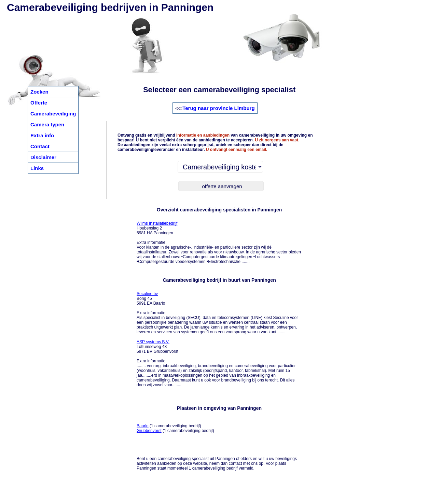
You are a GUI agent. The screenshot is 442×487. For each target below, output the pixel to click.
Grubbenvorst (149, 430)
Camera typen (47, 124)
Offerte (38, 103)
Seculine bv (147, 293)
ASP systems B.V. (153, 341)
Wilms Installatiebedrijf (157, 223)
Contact (40, 146)
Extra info (42, 135)
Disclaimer (43, 157)
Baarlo (143, 425)
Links (37, 168)
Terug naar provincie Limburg (218, 108)
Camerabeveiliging (53, 113)
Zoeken (39, 92)
